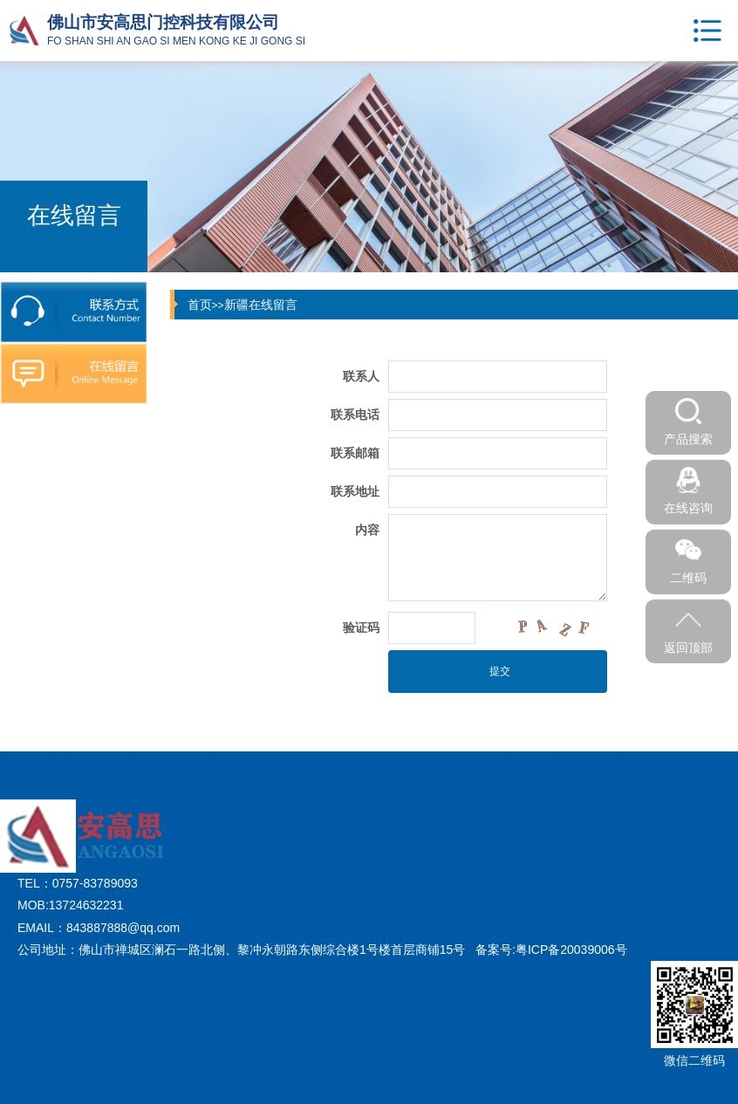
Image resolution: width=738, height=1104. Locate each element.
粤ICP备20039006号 (571, 950)
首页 (200, 305)
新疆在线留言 (260, 305)
